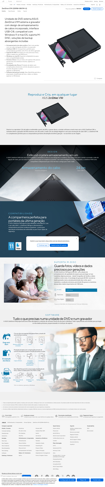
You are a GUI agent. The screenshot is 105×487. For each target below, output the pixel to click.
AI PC (54, 445)
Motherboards (22, 440)
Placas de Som (22, 448)
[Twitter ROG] (62, 476)
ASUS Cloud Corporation (59, 435)
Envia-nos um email (74, 432)
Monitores (21, 428)
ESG (88, 428)
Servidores (38, 435)
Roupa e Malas (39, 448)
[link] (4, 4)
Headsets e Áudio (40, 443)
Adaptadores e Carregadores (43, 453)
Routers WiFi (39, 428)
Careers (55, 440)
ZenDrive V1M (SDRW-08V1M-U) (14, 9)
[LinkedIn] (73, 476)
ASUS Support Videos (75, 439)
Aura (54, 453)
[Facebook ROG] (41, 476)
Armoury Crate (56, 450)
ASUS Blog (55, 469)
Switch (37, 433)
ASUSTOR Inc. (56, 433)
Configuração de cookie (67, 480)
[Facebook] (36, 476)
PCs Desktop (22, 433)
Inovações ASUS (57, 464)
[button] (96, 1)
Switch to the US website (58, 245)
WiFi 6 (20, 455)
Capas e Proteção (40, 450)
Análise (19, 11)
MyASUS (72, 444)
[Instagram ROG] (52, 476)
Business (101, 1)
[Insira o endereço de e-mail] (11, 476)
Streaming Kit (39, 445)
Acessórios (4, 436)
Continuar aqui (43, 245)
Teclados (38, 440)
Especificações (11, 11)
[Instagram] (47, 476)
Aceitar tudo (97, 480)
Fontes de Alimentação (24, 445)
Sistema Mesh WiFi (40, 431)
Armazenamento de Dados (25, 450)
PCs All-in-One (22, 431)
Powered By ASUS (57, 459)
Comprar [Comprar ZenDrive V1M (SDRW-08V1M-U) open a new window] (86, 9)
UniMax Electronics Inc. (58, 438)
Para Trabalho (5, 443)
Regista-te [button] (26, 476)
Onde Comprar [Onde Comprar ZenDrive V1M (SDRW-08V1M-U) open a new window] (97, 9)
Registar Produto (74, 434)
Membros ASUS (89, 1)
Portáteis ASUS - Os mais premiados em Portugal (59, 456)
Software (4, 453)
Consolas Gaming (6, 431)
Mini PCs (21, 435)
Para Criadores (5, 445)
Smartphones (5, 433)
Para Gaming (5, 450)
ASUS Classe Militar (58, 466)
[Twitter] (57, 476)
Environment (90, 431)
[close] (76, 238)
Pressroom (55, 431)
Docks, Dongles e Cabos (42, 455)
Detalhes (4, 11)
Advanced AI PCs (57, 448)
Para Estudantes (6, 448)
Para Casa (4, 441)
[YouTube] (68, 476)
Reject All (83, 480)
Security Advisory (74, 442)
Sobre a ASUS (56, 428)
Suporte (25, 11)
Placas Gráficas (22, 443)
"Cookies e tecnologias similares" (40, 484)
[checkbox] (98, 78)
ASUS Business (56, 461)
